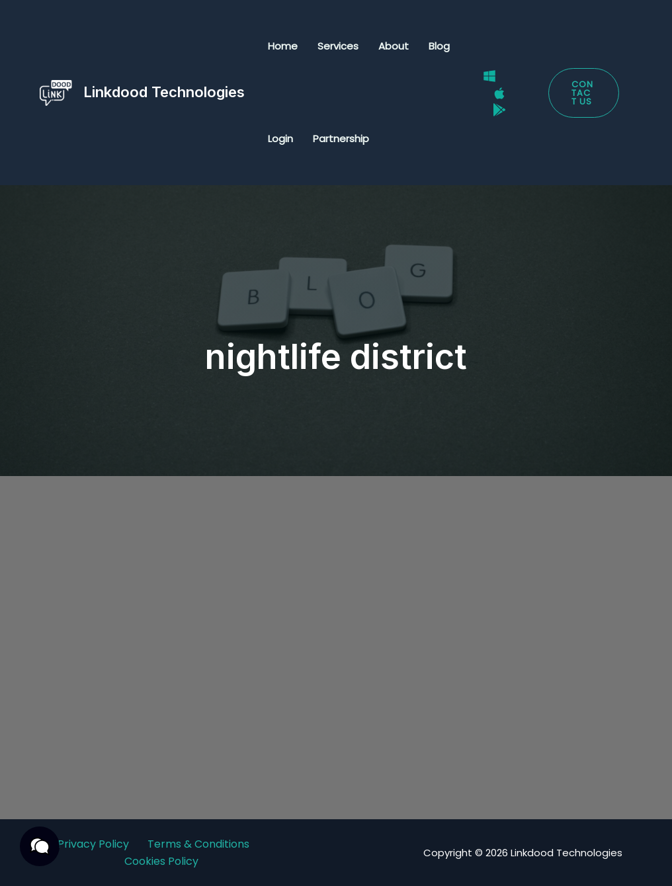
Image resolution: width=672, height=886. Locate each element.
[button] (583, 93)
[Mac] (499, 93)
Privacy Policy (93, 844)
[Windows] (489, 76)
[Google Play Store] (499, 109)
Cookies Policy (161, 861)
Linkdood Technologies (164, 92)
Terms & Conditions (198, 844)
